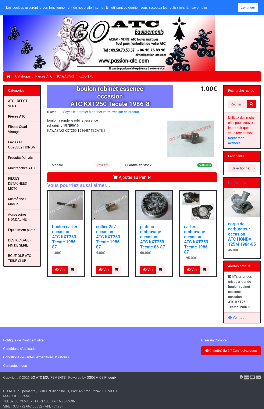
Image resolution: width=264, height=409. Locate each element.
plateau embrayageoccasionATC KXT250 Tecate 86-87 (152, 237)
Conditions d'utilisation (20, 349)
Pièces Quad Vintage (17, 129)
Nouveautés (237, 183)
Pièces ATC (44, 76)
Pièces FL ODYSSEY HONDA (21, 144)
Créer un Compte (214, 340)
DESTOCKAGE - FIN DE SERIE (19, 242)
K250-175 (86, 76)
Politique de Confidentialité (23, 340)
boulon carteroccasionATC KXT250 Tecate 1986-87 (64, 237)
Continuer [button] (248, 7)
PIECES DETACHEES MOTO (17, 183)
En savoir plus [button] (197, 7)
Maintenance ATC (21, 168)
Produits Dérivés (20, 158)
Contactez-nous (15, 366)
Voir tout (236, 318)
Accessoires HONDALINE (17, 217)
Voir (60, 270)
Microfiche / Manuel (17, 201)
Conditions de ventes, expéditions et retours (36, 357)
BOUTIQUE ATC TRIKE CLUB (19, 258)
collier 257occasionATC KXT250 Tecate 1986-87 (108, 237)
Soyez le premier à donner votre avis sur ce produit (101, 112)
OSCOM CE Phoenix (102, 378)
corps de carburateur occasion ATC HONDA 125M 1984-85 (242, 234)
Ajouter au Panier (132, 177)
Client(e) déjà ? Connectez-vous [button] (231, 351)
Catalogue (23, 76)
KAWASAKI (65, 76)
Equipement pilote (21, 230)
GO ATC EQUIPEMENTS (48, 378)
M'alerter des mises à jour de (240, 292)
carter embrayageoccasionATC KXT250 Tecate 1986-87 (196, 239)
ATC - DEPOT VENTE (18, 103)
